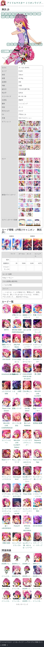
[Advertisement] (22, 622)
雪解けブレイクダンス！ (6, 344)
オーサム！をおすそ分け (16, 494)
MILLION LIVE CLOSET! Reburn (16, 442)
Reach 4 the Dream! (6, 408)
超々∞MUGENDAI (6, 526)
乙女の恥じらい (27, 391)
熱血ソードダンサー (37, 408)
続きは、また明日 (37, 509)
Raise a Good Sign (37, 460)
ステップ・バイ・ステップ (37, 543)
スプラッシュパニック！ (37, 344)
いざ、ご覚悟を (16, 391)
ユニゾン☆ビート (6, 440)
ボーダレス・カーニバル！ (27, 359)
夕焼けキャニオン (16, 315)
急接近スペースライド (27, 315)
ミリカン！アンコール (37, 494)
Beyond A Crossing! (37, 440)
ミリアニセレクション (6, 494)
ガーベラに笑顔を (16, 423)
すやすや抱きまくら (16, 359)
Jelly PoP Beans (16, 344)
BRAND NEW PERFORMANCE (18, 330)
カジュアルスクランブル (16, 543)
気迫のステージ (6, 460)
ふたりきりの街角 (6, 391)
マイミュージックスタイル (6, 477)
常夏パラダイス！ (37, 315)
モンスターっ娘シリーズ (37, 477)
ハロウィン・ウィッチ (37, 330)
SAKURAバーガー (37, 359)
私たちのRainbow (27, 423)
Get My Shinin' (27, 408)
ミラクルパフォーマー (27, 344)
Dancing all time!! (16, 477)
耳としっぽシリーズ (16, 460)
